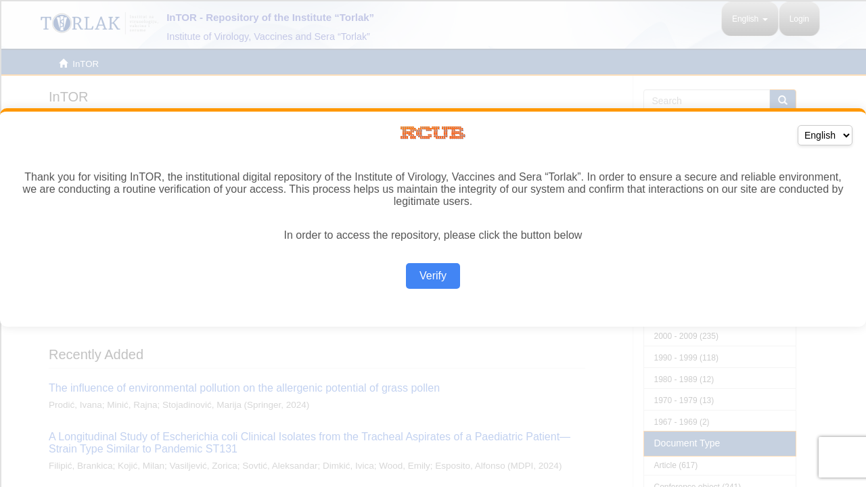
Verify (433, 275)
